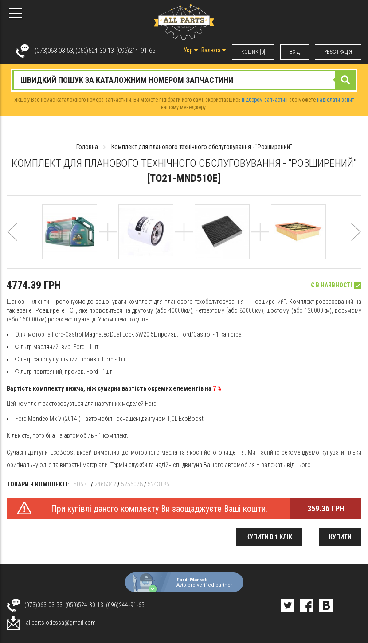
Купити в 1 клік (269, 537)
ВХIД (295, 52)
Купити (340, 537)
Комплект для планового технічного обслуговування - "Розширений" (201, 146)
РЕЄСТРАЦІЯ (338, 52)
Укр (191, 50)
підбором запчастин (265, 100)
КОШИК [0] (253, 52)
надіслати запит (335, 100)
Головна (87, 146)
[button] (12, 241)
